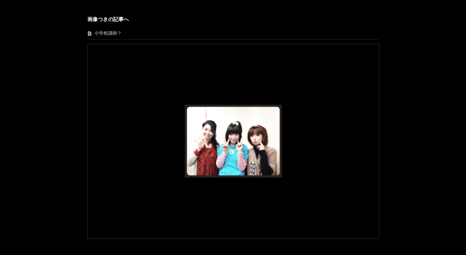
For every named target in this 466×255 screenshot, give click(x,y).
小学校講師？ (108, 33)
